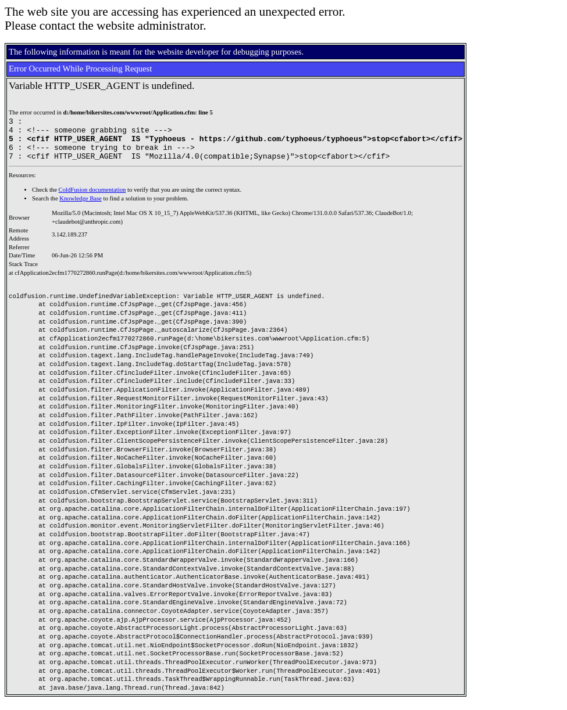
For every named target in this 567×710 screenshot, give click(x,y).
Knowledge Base (80, 207)
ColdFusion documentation (92, 198)
